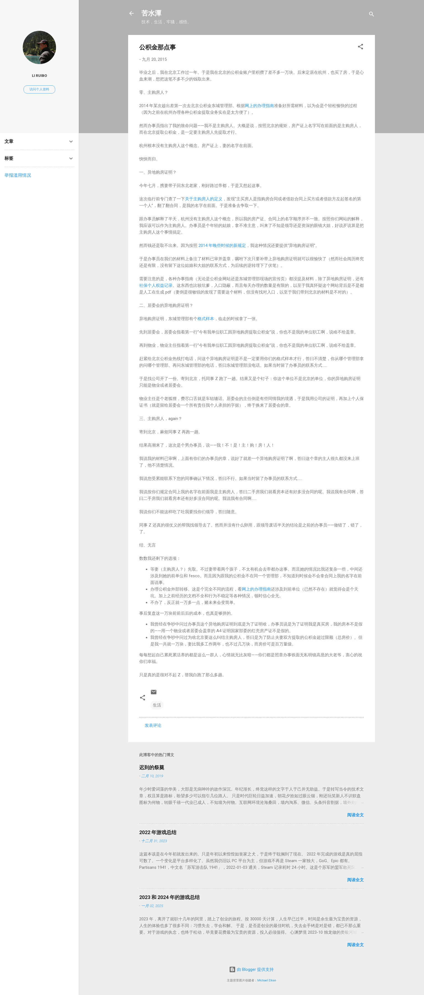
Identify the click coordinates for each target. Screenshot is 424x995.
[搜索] (371, 15)
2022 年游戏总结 (157, 832)
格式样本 (205, 318)
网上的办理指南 (259, 105)
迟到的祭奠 (151, 767)
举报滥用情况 (17, 175)
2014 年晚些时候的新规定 (222, 245)
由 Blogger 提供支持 (251, 969)
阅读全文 (355, 814)
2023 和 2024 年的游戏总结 (169, 897)
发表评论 (153, 725)
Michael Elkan (266, 980)
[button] (360, 47)
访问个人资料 (39, 89)
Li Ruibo (39, 75)
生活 (157, 705)
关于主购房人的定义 (203, 198)
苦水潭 (151, 13)
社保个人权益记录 (155, 285)
